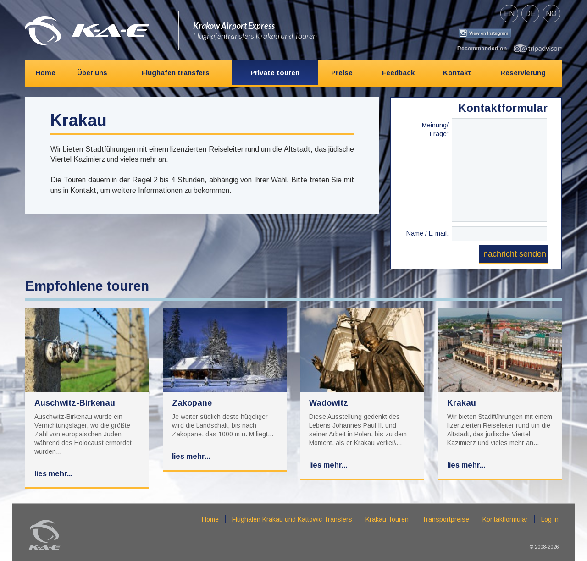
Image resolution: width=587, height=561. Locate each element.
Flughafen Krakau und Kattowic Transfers (292, 519)
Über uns (92, 73)
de (530, 13)
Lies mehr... (53, 474)
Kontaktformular (505, 519)
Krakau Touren (387, 519)
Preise (342, 73)
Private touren (274, 73)
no (551, 13)
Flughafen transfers (176, 73)
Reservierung (523, 73)
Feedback (398, 73)
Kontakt (457, 73)
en (509, 13)
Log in (550, 519)
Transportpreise (445, 519)
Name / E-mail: (427, 233)
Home (45, 73)
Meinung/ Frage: (435, 128)
